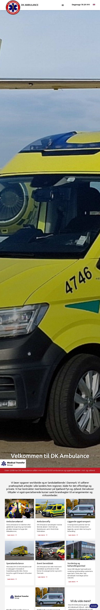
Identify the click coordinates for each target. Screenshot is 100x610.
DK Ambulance (29, 4)
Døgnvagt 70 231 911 (81, 4)
